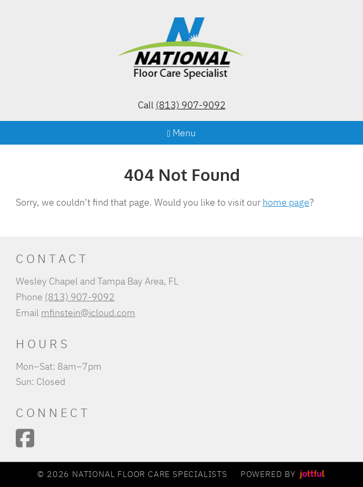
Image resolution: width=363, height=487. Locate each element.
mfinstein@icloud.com (88, 312)
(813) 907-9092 (191, 104)
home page (286, 202)
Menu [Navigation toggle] (181, 132)
